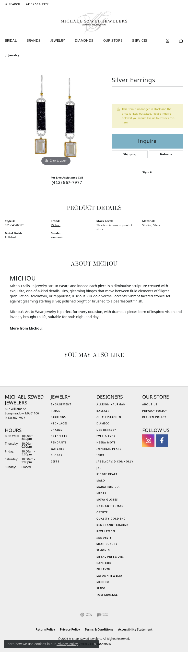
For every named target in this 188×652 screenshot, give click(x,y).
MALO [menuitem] (100, 480)
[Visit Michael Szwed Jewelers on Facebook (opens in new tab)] (162, 440)
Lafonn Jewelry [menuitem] (109, 575)
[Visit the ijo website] (102, 614)
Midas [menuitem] (101, 493)
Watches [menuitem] (58, 449)
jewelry (13, 55)
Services (140, 40)
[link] (37, 4)
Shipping (129, 154)
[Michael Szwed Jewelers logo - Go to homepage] (94, 22)
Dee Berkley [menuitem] (106, 429)
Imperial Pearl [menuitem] (108, 449)
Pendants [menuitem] (59, 442)
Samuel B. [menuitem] (104, 537)
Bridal (11, 40)
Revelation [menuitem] (105, 531)
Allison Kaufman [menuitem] (111, 404)
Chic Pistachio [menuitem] (108, 417)
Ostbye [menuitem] (102, 512)
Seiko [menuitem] (101, 588)
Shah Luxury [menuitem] (107, 544)
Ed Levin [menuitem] (103, 569)
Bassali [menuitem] (102, 410)
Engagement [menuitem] (61, 404)
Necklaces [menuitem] (59, 423)
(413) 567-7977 (67, 182)
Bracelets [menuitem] (59, 436)
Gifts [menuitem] (55, 461)
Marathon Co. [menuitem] (108, 487)
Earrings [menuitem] (58, 417)
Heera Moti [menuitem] (105, 442)
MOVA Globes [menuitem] (107, 499)
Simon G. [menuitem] (103, 550)
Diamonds (84, 40)
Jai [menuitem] (98, 468)
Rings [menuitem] (55, 410)
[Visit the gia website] (86, 614)
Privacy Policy (154, 410)
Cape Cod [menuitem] (104, 563)
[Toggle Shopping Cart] (181, 41)
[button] (12, 4)
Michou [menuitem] (102, 582)
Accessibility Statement (135, 629)
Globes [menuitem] (56, 455)
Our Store (112, 40)
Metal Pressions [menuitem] (110, 556)
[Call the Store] (15, 418)
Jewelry (57, 40)
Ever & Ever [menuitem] (106, 436)
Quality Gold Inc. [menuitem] (111, 518)
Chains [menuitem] (56, 429)
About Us (150, 404)
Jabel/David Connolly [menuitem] (114, 461)
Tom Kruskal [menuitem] (107, 594)
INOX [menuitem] (100, 455)
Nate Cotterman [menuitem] (110, 506)
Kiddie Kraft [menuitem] (107, 474)
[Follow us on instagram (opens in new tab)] (148, 440)
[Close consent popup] (95, 644)
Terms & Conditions (99, 629)
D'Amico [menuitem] (103, 423)
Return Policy (154, 417)
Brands (34, 40)
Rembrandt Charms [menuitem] (112, 525)
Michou (55, 225)
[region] (56, 116)
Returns (166, 154)
